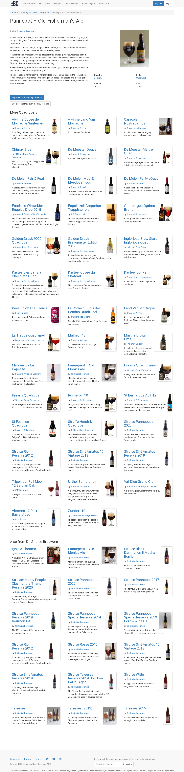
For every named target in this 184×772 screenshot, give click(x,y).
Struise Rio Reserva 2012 (22, 453)
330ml (139, 86)
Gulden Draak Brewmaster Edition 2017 (83, 242)
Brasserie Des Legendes (81, 317)
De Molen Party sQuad (141, 179)
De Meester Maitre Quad (138, 151)
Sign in (169, 3)
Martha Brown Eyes (135, 337)
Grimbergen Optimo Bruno (139, 207)
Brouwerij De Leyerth (80, 486)
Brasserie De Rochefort (81, 400)
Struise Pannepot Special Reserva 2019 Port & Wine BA (140, 617)
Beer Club (44, 3)
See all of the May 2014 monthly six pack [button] (30, 104)
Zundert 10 (76, 511)
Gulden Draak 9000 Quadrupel (26, 240)
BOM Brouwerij (21, 490)
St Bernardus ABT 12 (140, 395)
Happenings (88, 3)
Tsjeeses (18, 708)
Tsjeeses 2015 (135, 708)
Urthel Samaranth (82, 482)
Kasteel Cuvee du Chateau (81, 274)
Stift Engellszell (78, 214)
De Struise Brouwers (25, 31)
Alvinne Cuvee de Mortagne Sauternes (28, 121)
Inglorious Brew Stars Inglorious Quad (140, 240)
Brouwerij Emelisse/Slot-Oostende (30, 214)
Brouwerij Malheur (79, 340)
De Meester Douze (82, 149)
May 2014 (44, 13)
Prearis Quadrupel (26, 395)
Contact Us (15, 759)
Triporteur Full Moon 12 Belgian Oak (28, 483)
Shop (57, 3)
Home (15, 13)
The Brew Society (135, 344)
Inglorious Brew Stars (136, 247)
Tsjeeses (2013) (80, 708)
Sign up (158, 3)
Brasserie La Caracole (136, 128)
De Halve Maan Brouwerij (82, 430)
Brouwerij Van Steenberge (26, 247)
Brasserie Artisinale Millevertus (29, 374)
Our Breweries (71, 3)
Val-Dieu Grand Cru (139, 482)
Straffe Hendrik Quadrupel (80, 423)
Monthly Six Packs (29, 13)
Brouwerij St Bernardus (137, 400)
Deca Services (21, 519)
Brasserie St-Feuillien (24, 430)
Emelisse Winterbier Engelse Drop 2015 (27, 207)
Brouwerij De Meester (80, 154)
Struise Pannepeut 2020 (138, 423)
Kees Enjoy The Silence (30, 308)
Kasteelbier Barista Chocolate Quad (26, 274)
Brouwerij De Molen (23, 183)
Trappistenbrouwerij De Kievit (84, 515)
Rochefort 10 (78, 395)
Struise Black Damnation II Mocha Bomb (139, 553)
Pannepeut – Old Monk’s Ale (81, 367)
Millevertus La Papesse (23, 367)
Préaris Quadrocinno (140, 365)
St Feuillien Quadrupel (20, 423)
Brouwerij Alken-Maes (137, 214)
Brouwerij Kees (21, 313)
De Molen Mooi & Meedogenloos (81, 180)
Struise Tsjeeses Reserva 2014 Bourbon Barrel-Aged (85, 678)
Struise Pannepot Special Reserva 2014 (84, 615)
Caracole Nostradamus (134, 121)
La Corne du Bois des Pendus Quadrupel (84, 310)
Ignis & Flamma (24, 549)
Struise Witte (134, 675)
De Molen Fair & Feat (28, 179)
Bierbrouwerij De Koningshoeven (29, 340)
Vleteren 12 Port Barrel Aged (24, 513)
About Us (104, 3)
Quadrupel (141, 78)
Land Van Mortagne (139, 308)
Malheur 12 (77, 335)
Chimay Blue (21, 149)
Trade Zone (28, 3)
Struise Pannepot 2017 (141, 580)
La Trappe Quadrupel (28, 335)
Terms (38, 759)
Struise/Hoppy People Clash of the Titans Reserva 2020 (29, 583)
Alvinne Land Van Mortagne (81, 121)
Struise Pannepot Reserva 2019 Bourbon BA (25, 617)
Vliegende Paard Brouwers (139, 370)
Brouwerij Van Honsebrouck (27, 281)
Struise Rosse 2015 (82, 644)
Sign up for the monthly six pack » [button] (27, 97)
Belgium (98, 78)
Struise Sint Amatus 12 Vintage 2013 (85, 453)
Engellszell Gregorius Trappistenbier (84, 207)
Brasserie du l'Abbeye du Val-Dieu (142, 486)
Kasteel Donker (136, 272)
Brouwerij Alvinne (22, 128)
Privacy (27, 759)
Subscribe (127, 764)
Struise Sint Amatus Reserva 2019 (139, 453)
